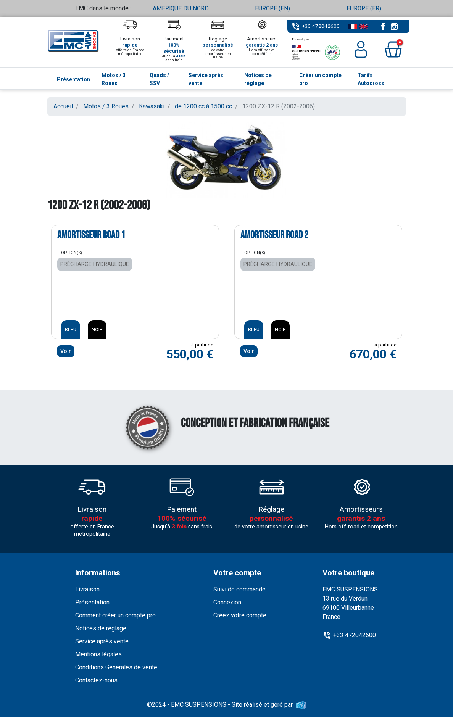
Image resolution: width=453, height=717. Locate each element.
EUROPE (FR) (364, 8)
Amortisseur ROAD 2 (274, 235)
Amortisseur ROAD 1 (91, 235)
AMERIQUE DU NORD (181, 8)
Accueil (63, 106)
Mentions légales (98, 654)
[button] (393, 49)
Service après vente (102, 641)
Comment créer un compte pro (115, 615)
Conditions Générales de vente (116, 667)
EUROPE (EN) (272, 8)
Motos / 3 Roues (106, 106)
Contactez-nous (96, 680)
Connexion (227, 602)
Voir (65, 351)
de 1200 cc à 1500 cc (203, 106)
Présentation (92, 602)
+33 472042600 (321, 26)
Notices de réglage (100, 628)
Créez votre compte (239, 615)
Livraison (87, 589)
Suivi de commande (239, 589)
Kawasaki (151, 106)
